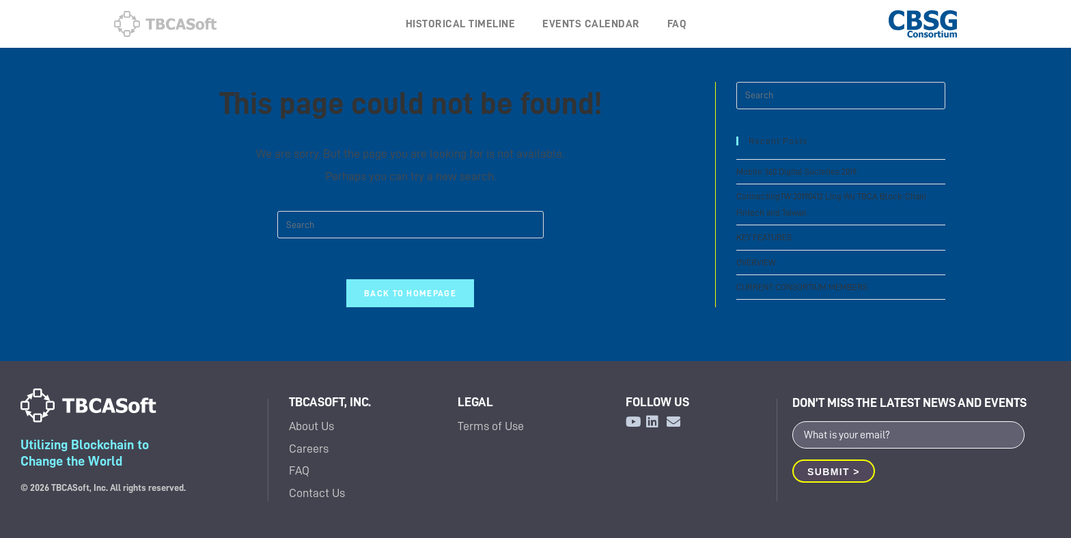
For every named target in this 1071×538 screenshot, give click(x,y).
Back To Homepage (410, 293)
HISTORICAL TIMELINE (461, 23)
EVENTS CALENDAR (591, 23)
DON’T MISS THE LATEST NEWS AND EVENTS (909, 402)
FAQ (677, 23)
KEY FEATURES (764, 237)
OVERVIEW (755, 262)
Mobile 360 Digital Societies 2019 (796, 171)
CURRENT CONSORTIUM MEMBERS (801, 287)
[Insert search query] (410, 224)
